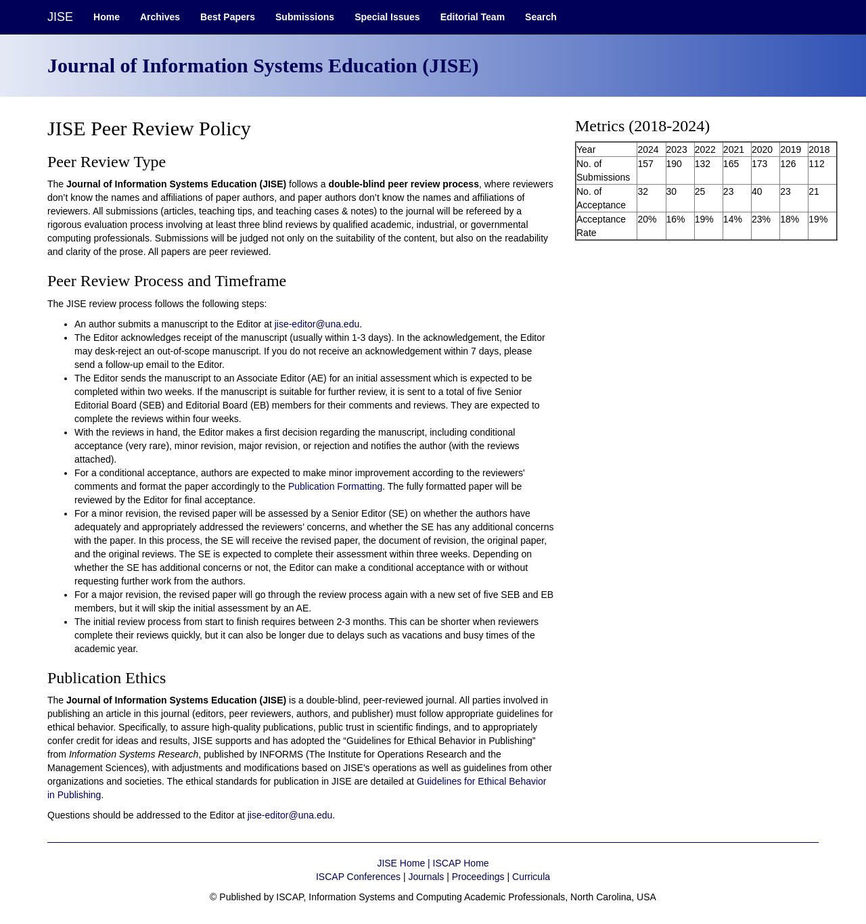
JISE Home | (404, 863)
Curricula (531, 876)
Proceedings (478, 876)
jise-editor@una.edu (317, 324)
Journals (426, 876)
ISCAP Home (461, 863)
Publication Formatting (335, 486)
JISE (60, 17)
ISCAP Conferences (358, 876)
